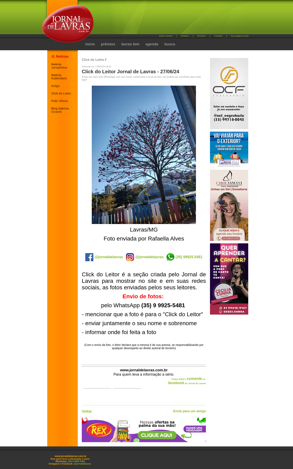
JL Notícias (60, 56)
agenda (151, 44)
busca (169, 44)
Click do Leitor (61, 93)
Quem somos (165, 36)
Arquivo (185, 36)
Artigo (55, 85)
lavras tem (130, 44)
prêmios (108, 44)
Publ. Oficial (59, 101)
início (90, 44)
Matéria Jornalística (59, 66)
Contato (218, 36)
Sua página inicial (239, 36)
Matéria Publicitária (59, 76)
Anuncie (201, 36)
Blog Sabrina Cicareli (60, 110)
